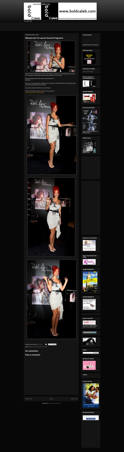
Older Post (74, 399)
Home (51, 399)
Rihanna (45, 346)
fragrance (31, 346)
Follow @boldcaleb (88, 71)
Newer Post (28, 399)
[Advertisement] (55, 26)
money (36, 346)
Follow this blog (91, 418)
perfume (40, 346)
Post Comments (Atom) (54, 403)
